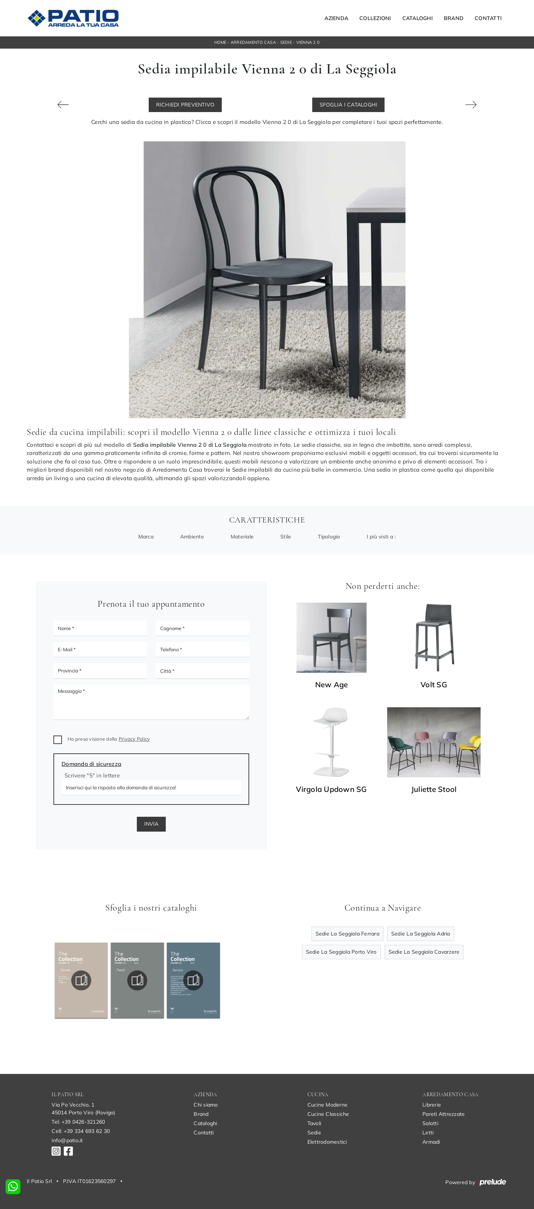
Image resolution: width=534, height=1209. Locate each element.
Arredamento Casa (253, 42)
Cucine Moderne (327, 1104)
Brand (454, 18)
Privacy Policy (134, 739)
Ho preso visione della (108, 739)
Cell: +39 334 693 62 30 (81, 1131)
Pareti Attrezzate (443, 1114)
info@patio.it (67, 1140)
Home (220, 42)
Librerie (431, 1104)
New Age (331, 684)
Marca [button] (146, 536)
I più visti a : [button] (381, 536)
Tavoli (314, 1123)
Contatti (488, 18)
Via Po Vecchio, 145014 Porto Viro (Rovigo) (83, 1108)
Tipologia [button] (329, 536)
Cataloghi (417, 18)
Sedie (286, 42)
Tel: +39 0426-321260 (78, 1121)
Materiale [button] (242, 536)
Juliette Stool (434, 789)
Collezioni (375, 18)
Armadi (431, 1141)
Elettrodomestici (327, 1141)
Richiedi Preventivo (185, 104)
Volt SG (434, 684)
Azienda (336, 18)
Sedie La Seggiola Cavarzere (424, 951)
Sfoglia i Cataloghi (349, 104)
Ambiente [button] (192, 536)
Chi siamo (206, 1104)
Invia (151, 823)
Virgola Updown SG (331, 789)
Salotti (430, 1123)
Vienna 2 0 (308, 42)
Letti (428, 1132)
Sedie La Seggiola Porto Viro (341, 951)
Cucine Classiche (328, 1114)
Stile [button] (285, 536)
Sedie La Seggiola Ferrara (347, 933)
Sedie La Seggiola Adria (420, 933)
